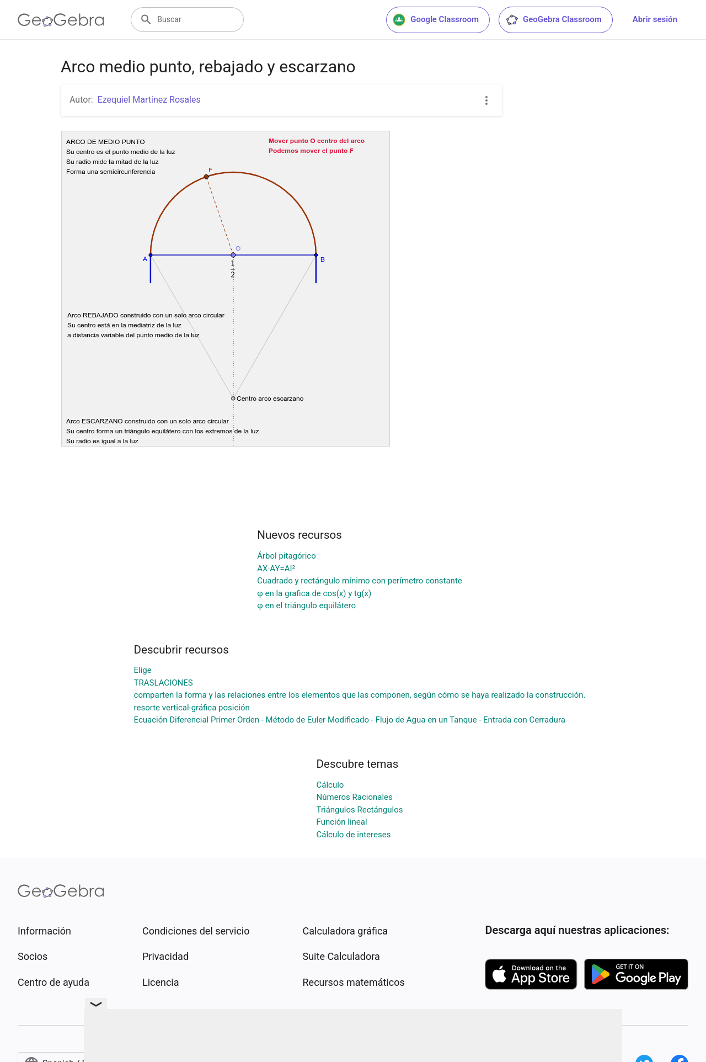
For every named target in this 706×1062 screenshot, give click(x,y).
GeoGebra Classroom (553, 19)
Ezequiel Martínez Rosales (149, 99)
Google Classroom (436, 19)
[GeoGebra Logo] (61, 19)
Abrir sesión (655, 19)
